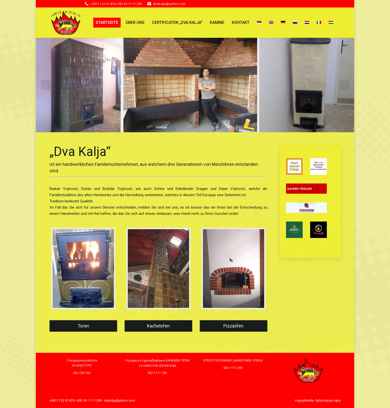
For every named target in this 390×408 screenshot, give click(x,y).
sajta (337, 400)
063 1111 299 (232, 367)
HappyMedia (304, 400)
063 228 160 (81, 372)
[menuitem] (107, 23)
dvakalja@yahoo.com (169, 3)
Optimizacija (324, 400)
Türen (83, 325)
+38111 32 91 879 (103, 3)
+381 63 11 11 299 (129, 3)
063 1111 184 (157, 372)
